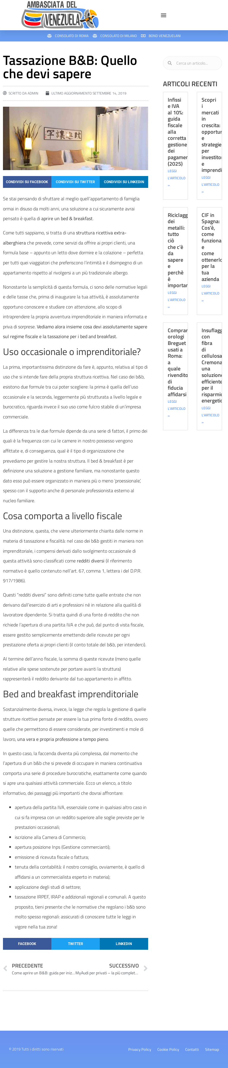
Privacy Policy (139, 1049)
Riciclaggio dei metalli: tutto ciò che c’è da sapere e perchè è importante (180, 250)
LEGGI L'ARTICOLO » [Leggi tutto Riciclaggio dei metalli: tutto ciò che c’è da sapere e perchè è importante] (177, 300)
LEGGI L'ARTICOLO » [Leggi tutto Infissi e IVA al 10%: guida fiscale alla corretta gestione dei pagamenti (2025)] (177, 178)
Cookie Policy (168, 1049)
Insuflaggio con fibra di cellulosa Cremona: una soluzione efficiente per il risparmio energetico (214, 365)
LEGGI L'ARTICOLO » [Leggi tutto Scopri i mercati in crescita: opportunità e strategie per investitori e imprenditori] (210, 184)
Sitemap (212, 1049)
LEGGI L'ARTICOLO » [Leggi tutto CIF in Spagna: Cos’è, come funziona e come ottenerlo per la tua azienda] (210, 293)
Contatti (192, 1049)
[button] (163, 15)
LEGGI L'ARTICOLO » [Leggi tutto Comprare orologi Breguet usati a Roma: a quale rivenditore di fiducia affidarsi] (177, 408)
